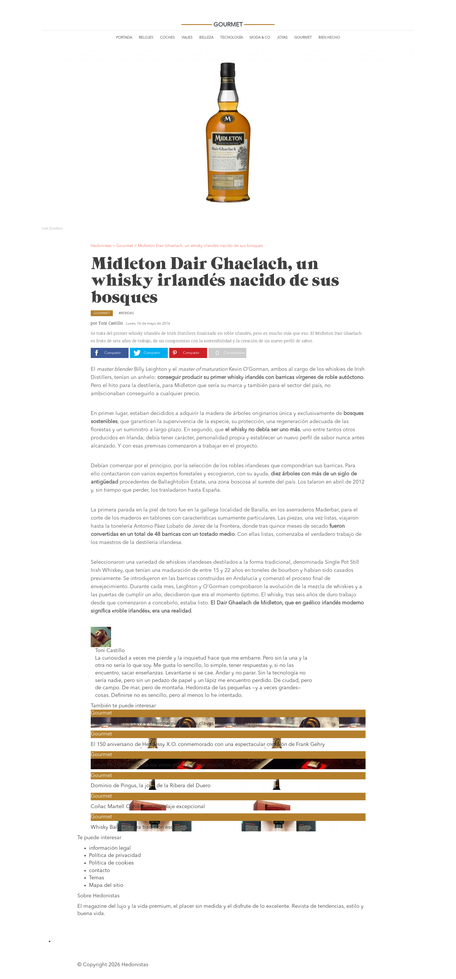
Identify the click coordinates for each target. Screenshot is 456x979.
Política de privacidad (115, 855)
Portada (124, 38)
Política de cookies (111, 863)
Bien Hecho (329, 38)
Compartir (112, 353)
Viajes (187, 38)
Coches (167, 38)
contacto (99, 870)
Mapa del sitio (106, 885)
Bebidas (127, 313)
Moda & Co (260, 38)
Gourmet (303, 38)
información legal (110, 848)
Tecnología (231, 38)
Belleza (206, 38)
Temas (96, 877)
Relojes (146, 38)
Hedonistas (228, 14)
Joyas (282, 38)
